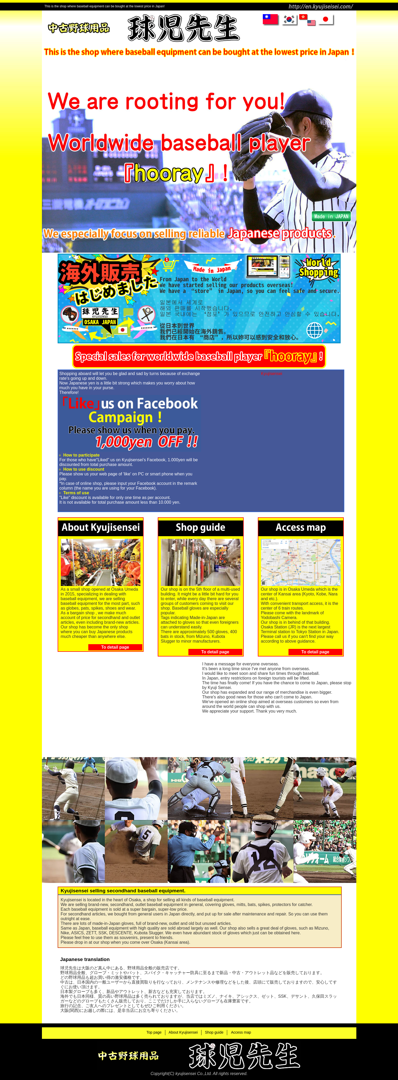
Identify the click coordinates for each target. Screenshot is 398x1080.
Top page (154, 1032)
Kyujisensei (271, 373)
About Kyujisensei (183, 1032)
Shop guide (214, 1032)
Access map (241, 1032)
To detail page (115, 647)
